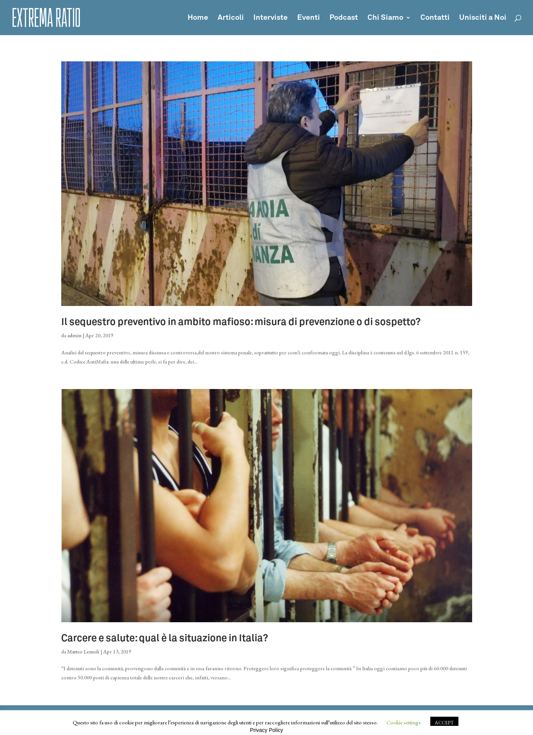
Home (198, 18)
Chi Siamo (385, 18)
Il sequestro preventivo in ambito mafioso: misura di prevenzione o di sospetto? (241, 322)
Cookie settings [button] (404, 722)
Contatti (435, 18)
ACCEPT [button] (444, 722)
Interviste (270, 18)
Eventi (308, 18)
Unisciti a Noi (482, 18)
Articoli (231, 18)
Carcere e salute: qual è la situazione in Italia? (164, 639)
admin (74, 335)
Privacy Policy (266, 730)
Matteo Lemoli (83, 651)
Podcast (343, 18)
